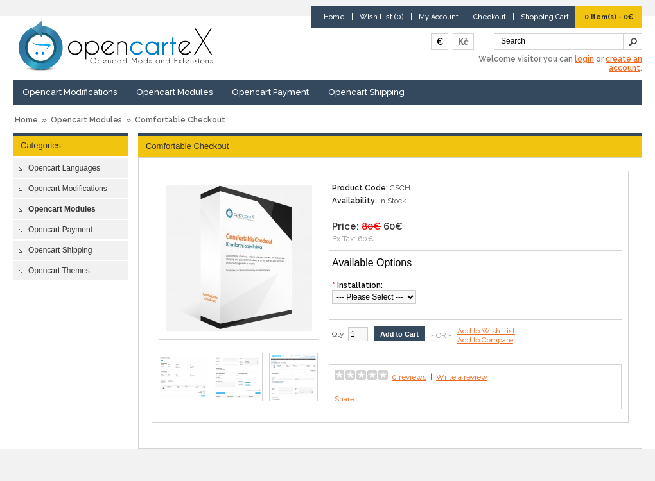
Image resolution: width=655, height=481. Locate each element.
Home (334, 17)
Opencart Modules (174, 92)
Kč (463, 42)
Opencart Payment (270, 92)
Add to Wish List (486, 330)
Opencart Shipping (366, 92)
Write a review (461, 377)
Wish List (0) (382, 17)
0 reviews (409, 377)
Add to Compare (485, 339)
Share (344, 398)
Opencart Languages (64, 168)
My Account (439, 17)
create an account (624, 63)
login (584, 59)
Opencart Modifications (69, 92)
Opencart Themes (59, 270)
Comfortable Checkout (180, 119)
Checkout (489, 17)
